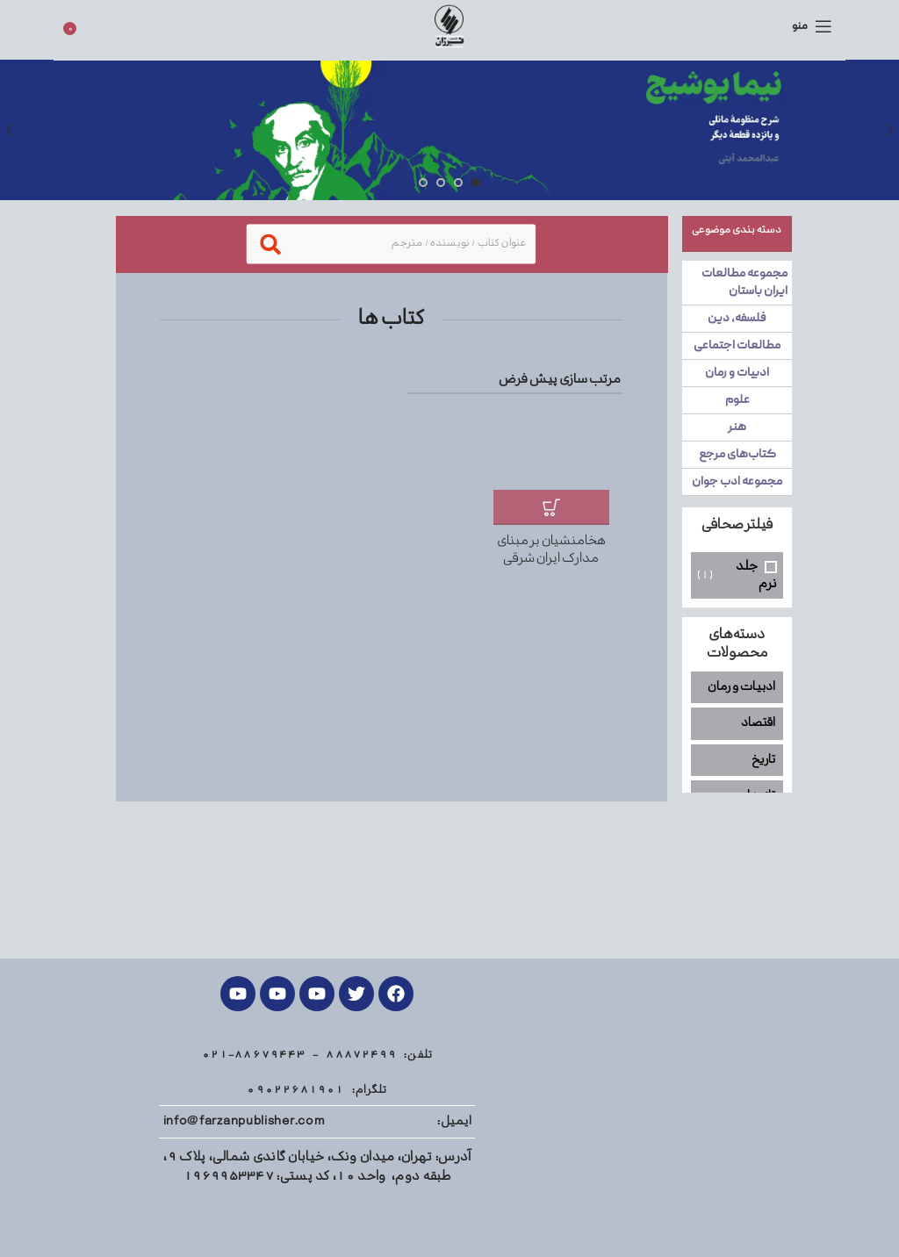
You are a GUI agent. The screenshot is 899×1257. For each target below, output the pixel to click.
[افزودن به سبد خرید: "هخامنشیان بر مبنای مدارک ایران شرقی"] (551, 507)
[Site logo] (449, 26)
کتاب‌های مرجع (736, 454)
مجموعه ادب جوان (737, 482)
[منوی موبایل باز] (812, 26)
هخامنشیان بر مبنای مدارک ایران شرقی (551, 550)
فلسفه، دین (737, 318)
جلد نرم (756, 575)
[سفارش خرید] (514, 381)
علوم (736, 400)
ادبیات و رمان (737, 373)
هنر (737, 427)
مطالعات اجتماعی (737, 346)
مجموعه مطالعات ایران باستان (744, 282)
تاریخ (763, 760)
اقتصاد (758, 723)
